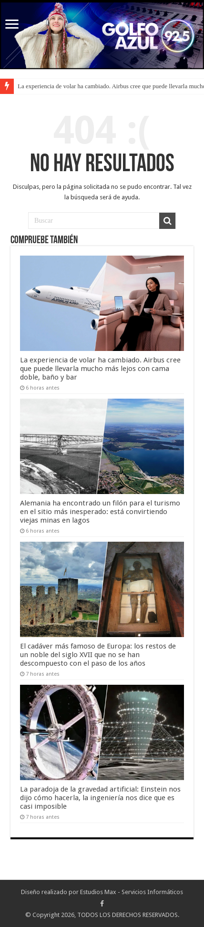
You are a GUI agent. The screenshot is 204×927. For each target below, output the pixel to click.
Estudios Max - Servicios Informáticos (131, 892)
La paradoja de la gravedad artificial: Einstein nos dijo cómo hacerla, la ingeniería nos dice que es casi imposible (100, 798)
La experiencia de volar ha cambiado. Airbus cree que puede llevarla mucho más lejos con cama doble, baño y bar (100, 368)
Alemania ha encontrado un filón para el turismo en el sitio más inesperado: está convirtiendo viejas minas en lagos (100, 512)
